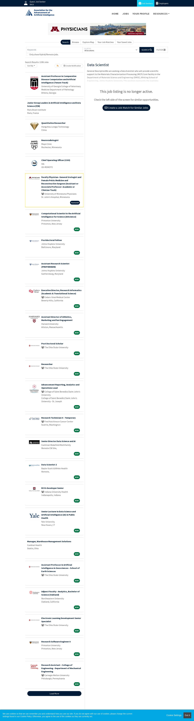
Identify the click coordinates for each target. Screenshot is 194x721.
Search (65, 42)
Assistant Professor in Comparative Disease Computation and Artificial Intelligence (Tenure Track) (58, 79)
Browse (75, 42)
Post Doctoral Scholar (52, 343)
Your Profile (141, 13)
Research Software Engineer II (56, 641)
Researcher (47, 364)
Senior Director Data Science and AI (58, 441)
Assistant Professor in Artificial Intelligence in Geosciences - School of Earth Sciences (60, 568)
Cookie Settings (173, 715)
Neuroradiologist (49, 140)
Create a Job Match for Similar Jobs (126, 107)
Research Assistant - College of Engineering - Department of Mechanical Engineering (61, 668)
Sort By (30, 66)
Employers (162, 3)
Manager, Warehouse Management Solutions (49, 541)
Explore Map (88, 42)
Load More (54, 693)
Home (115, 13)
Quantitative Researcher (53, 123)
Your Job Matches (106, 42)
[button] (161, 50)
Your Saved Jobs (124, 42)
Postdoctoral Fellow (51, 240)
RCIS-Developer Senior (52, 488)
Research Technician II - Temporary (58, 417)
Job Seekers (146, 3)
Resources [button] (160, 13)
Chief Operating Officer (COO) (55, 160)
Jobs (125, 13)
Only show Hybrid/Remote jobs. (43, 54)
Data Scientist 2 (49, 464)
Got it (187, 715)
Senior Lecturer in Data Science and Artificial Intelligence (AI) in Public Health (58, 514)
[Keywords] (54, 50)
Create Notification (72, 66)
